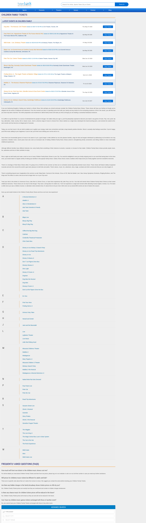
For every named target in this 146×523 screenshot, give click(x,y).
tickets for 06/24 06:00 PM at (39, 66)
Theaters (58, 10)
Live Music (26, 338)
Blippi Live (26, 217)
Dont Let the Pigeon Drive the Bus (33, 289)
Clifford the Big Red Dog (30, 231)
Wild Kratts (26, 450)
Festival (93, 10)
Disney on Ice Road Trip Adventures (33, 251)
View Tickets (107, 27)
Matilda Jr (26, 352)
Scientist (25, 413)
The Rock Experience (29, 443)
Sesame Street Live (28, 406)
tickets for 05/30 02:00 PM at (37, 50)
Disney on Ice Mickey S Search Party (34, 247)
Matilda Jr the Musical (29, 369)
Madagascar (26, 355)
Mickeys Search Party (29, 366)
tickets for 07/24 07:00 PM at (39, 83)
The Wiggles (26, 429)
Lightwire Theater (28, 335)
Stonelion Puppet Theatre (30, 423)
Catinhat (25, 234)
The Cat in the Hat (28, 440)
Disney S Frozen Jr (28, 272)
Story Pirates (26, 416)
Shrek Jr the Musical (29, 420)
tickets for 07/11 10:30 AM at (37, 75)
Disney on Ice (27, 254)
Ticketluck (37, 4)
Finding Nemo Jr (28, 306)
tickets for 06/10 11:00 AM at (31, 58)
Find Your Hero (27, 302)
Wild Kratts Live (27, 457)
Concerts (41, 10)
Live (24, 331)
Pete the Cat (26, 393)
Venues (76, 10)
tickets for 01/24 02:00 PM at (37, 101)
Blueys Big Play (27, 221)
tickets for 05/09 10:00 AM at (38, 34)
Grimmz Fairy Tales (28, 312)
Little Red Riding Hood (29, 342)
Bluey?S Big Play (28, 224)
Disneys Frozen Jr (28, 286)
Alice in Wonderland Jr (29, 204)
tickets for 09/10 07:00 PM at (39, 92)
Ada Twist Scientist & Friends (31, 207)
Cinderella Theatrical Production (32, 238)
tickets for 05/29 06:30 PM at (32, 42)
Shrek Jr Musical (28, 409)
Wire (24, 453)
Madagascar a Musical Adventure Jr (33, 373)
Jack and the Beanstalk (30, 325)
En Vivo (25, 296)
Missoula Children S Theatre (31, 362)
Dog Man (25, 282)
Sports (25, 10)
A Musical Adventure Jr (29, 197)
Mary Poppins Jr (27, 359)
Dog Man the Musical (29, 279)
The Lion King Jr (28, 433)
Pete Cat (25, 389)
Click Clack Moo (27, 241)
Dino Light (26, 268)
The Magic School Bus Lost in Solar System (36, 436)
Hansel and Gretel (28, 319)
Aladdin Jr (26, 200)
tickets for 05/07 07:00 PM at (31, 26)
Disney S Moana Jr (28, 258)
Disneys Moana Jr (28, 265)
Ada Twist (25, 211)
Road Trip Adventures (29, 399)
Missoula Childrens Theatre (31, 348)
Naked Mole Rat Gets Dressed (32, 379)
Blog (110, 10)
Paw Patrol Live (27, 386)
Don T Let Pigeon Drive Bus (31, 261)
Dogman (25, 275)
